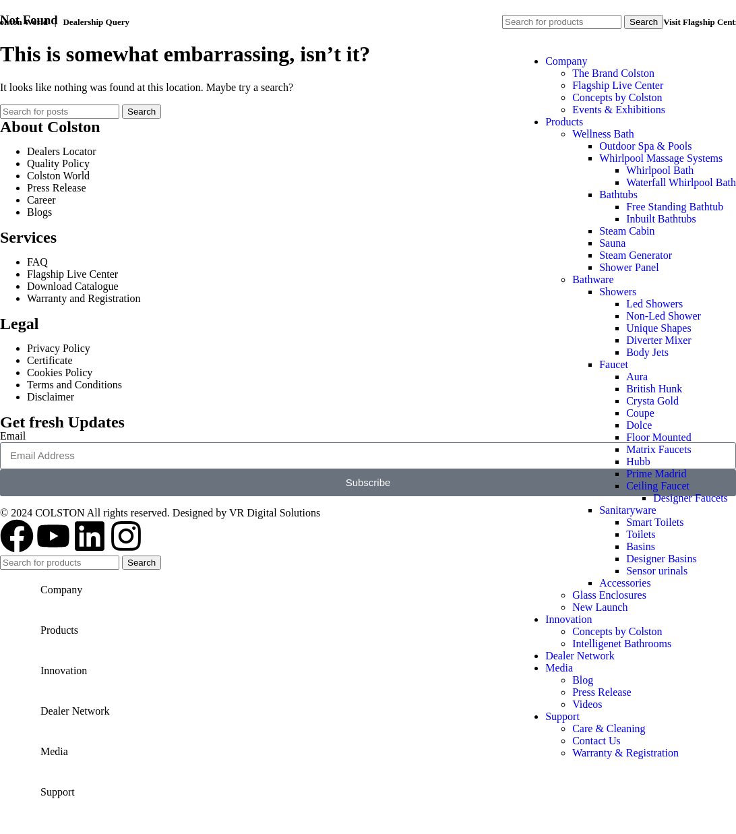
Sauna (612, 243)
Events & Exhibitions (618, 109)
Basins (640, 546)
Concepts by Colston (617, 97)
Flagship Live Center (617, 85)
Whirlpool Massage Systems (661, 158)
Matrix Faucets (658, 449)
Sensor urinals (656, 570)
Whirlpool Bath (660, 170)
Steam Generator (635, 255)
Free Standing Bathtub (674, 206)
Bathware (592, 279)
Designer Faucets (690, 498)
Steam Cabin (626, 231)
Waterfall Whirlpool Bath (681, 182)
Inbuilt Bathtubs (661, 219)
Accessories (624, 583)
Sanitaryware (627, 510)
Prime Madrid (656, 473)
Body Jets (647, 352)
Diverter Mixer (658, 340)
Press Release (602, 692)
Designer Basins (661, 558)
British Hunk (654, 388)
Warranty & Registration (625, 752)
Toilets (640, 534)
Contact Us (596, 740)
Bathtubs (618, 194)
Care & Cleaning (608, 728)
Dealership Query (96, 22)
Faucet (613, 364)
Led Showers (654, 303)
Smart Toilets (654, 522)
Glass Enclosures (609, 595)
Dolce (639, 425)
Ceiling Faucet (657, 486)
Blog (582, 680)
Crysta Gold (652, 401)
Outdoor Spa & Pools (645, 146)
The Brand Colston (613, 73)
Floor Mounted (658, 437)
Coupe (640, 413)
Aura (637, 376)
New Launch (599, 607)
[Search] (561, 22)
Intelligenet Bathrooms (621, 643)
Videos (587, 704)
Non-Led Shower (663, 316)
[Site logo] (84, 456)
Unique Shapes (658, 328)
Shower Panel (628, 267)
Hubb (638, 461)
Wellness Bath (603, 134)
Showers (617, 291)
